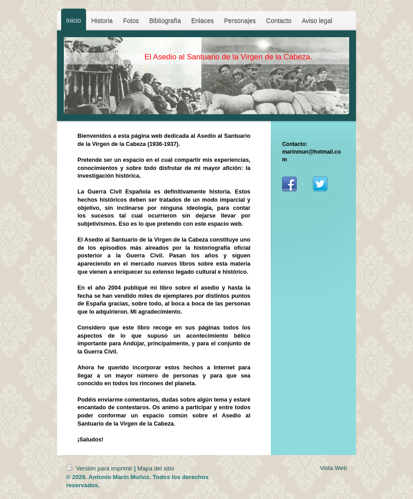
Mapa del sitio (155, 468)
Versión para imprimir (100, 468)
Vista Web (333, 468)
